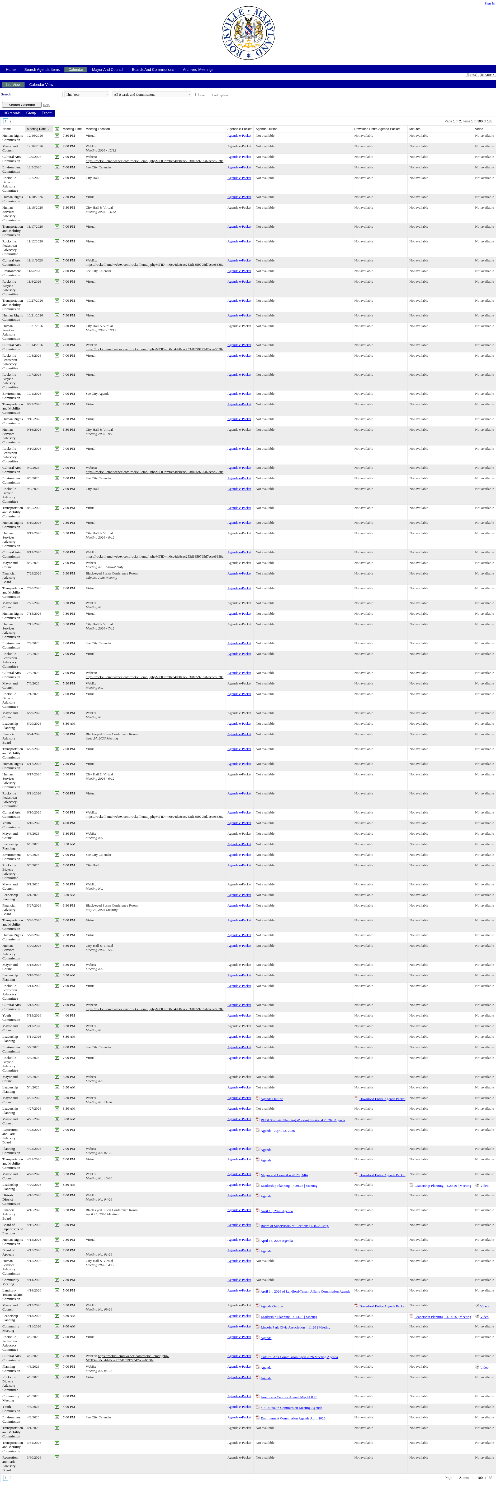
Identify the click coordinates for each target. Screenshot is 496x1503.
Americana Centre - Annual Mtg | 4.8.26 (289, 1397)
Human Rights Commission (12, 138)
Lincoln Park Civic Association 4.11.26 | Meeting (295, 1327)
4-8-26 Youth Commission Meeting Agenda (291, 1408)
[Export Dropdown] (46, 113)
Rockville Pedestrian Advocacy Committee (10, 247)
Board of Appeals (8, 1252)
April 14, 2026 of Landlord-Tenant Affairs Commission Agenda (305, 1291)
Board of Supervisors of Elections (12, 1229)
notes (203, 95)
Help (46, 105)
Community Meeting (10, 1282)
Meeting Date (36, 129)
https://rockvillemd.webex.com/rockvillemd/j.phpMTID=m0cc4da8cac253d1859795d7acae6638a (155, 161)
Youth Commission (11, 825)
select (107, 94)
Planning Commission (11, 1151)
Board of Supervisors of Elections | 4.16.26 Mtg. (295, 1226)
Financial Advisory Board (9, 577)
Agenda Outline (272, 1099)
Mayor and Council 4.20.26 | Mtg (284, 1175)
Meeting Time (72, 129)
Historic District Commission (11, 1199)
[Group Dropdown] (31, 113)
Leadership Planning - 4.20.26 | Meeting (289, 1186)
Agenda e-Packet (239, 135)
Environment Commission (11, 169)
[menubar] (27, 113)
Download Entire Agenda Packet (382, 1099)
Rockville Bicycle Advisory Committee (10, 184)
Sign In (489, 3)
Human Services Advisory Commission (11, 213)
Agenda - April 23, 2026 (278, 1131)
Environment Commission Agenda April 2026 (293, 1418)
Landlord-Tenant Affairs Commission (12, 1294)
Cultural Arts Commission (11, 159)
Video (484, 1186)
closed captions (219, 95)
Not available (265, 135)
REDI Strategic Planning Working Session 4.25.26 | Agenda (303, 1120)
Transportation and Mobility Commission (12, 230)
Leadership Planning (10, 725)
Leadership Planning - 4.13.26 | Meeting (289, 1317)
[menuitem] (11, 113)
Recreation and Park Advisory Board (10, 1136)
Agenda (266, 1150)
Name (6, 129)
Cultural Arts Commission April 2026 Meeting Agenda (299, 1357)
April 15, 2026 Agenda (277, 1241)
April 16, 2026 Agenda (277, 1211)
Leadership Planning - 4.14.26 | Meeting (442, 1317)
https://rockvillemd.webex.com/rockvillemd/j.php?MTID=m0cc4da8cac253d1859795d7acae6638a (127, 1358)
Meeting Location (98, 129)
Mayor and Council (10, 148)
